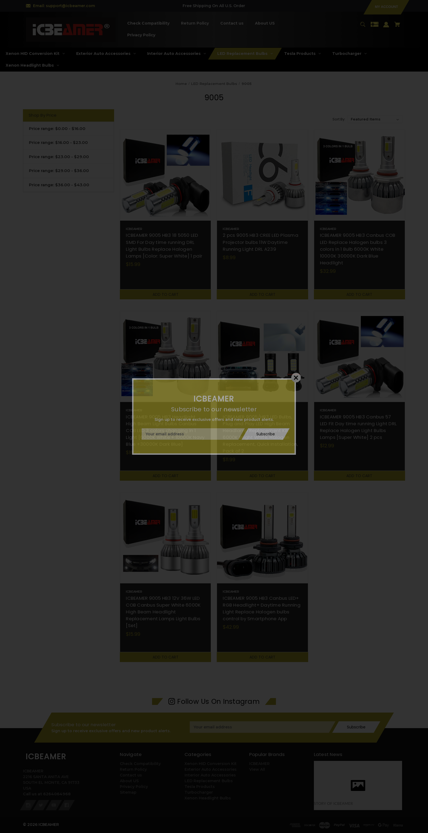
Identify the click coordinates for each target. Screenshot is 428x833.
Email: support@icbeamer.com (64, 5)
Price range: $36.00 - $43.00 (59, 184)
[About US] (265, 23)
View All (257, 769)
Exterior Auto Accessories (211, 769)
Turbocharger (199, 792)
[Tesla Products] (302, 54)
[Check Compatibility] (148, 23)
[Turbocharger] (349, 54)
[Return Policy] (195, 23)
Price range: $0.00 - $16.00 (57, 128)
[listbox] (375, 119)
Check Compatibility (140, 763)
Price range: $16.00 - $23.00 (58, 142)
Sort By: (338, 119)
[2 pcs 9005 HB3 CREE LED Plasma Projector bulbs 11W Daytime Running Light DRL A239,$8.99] (262, 174)
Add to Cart (166, 294)
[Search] (362, 27)
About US (129, 780)
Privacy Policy (134, 786)
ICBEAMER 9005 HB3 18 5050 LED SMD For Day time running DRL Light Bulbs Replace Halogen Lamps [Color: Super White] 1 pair (164, 245)
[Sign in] (386, 27)
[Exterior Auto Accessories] (106, 54)
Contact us (131, 775)
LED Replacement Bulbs (209, 780)
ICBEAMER (259, 763)
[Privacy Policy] (141, 35)
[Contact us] (231, 23)
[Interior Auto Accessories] (176, 54)
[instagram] (28, 805)
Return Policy (133, 769)
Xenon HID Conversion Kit (211, 763)
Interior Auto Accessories (210, 775)
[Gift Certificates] (374, 27)
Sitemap (128, 792)
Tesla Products (200, 786)
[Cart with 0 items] (397, 27)
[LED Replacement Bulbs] (245, 54)
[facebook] (66, 805)
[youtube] (54, 805)
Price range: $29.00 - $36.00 (59, 170)
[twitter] (41, 805)
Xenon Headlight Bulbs (208, 798)
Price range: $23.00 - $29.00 (59, 156)
